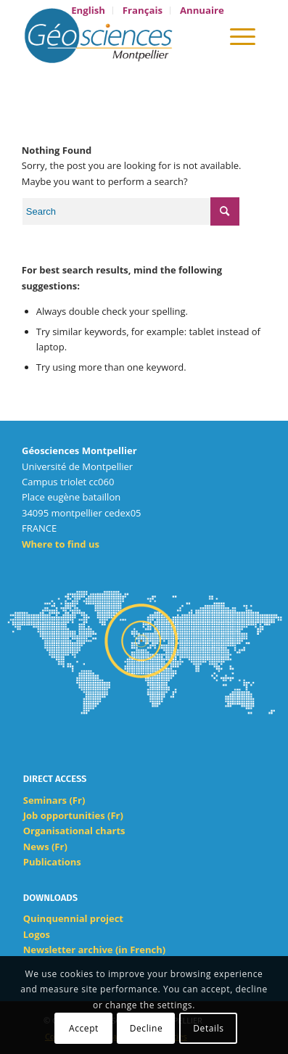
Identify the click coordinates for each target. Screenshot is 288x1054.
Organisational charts (74, 830)
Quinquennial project (73, 918)
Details (208, 1028)
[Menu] (242, 36)
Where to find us (60, 544)
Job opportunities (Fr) (73, 815)
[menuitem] (88, 11)
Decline (146, 1028)
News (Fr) (45, 846)
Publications (52, 861)
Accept (84, 1028)
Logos (36, 934)
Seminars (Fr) (54, 800)
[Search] (201, 36)
